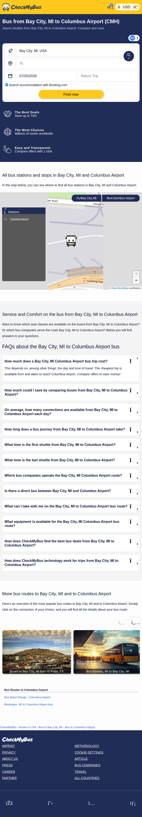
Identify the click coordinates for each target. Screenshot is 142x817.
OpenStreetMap (120, 288)
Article (81, 758)
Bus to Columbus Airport (80, 727)
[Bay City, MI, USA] (76, 51)
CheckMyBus (8, 727)
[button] (71, 241)
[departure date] (47, 76)
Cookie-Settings (89, 752)
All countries (87, 778)
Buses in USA (27, 727)
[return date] (107, 76)
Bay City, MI (86, 198)
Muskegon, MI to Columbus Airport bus (28, 704)
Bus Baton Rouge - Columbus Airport (27, 697)
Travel (81, 771)
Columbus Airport (121, 198)
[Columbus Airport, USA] (76, 63)
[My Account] (109, 6)
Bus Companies (87, 765)
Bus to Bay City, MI (50, 727)
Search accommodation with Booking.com (38, 85)
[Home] (53, 7)
